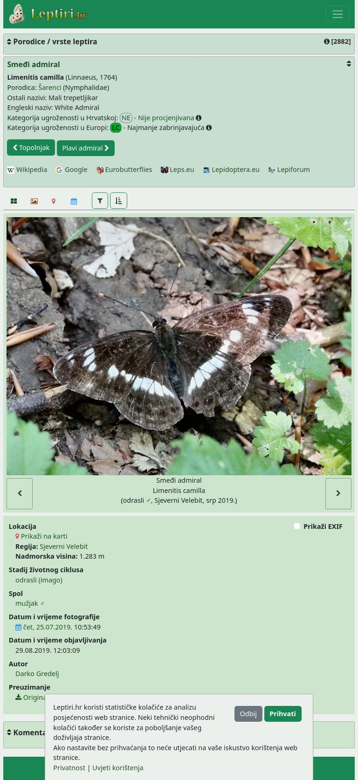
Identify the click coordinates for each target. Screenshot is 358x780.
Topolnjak (31, 147)
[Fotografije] (13, 201)
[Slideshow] (33, 201)
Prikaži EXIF (323, 526)
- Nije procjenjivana (158, 118)
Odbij (248, 713)
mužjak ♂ (30, 603)
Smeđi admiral (33, 64)
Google (71, 169)
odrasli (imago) (38, 579)
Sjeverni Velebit (64, 546)
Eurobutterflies (124, 169)
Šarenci (49, 87)
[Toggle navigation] (338, 14)
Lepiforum (289, 169)
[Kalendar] (74, 201)
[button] (100, 200)
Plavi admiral (86, 148)
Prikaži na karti (41, 536)
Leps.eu (177, 169)
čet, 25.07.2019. (43, 627)
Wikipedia (27, 169)
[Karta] (54, 201)
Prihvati (282, 713)
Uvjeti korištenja (117, 767)
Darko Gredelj (37, 673)
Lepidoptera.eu (231, 169)
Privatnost (69, 767)
